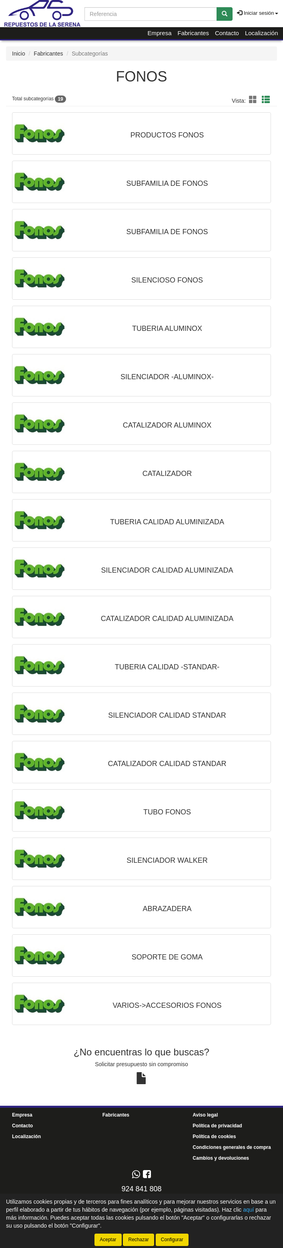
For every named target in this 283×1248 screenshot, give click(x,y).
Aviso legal (205, 1115)
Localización (261, 33)
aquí (248, 1209)
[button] (254, 100)
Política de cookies (214, 1136)
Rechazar (138, 1239)
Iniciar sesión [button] (257, 13)
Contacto (227, 33)
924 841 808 (141, 1189)
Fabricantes (193, 33)
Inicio (18, 53)
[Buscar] (225, 14)
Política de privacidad (217, 1126)
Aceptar (108, 1239)
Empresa (159, 33)
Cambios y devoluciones (221, 1158)
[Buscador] (150, 14)
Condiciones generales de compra (232, 1147)
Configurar (172, 1239)
